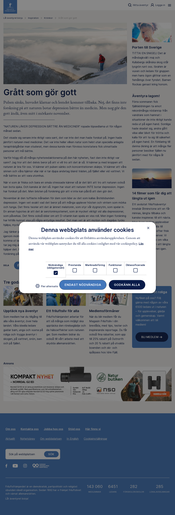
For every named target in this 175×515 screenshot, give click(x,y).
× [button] (148, 227)
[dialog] (87, 257)
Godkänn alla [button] (127, 285)
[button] (47, 287)
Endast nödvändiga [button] (83, 285)
